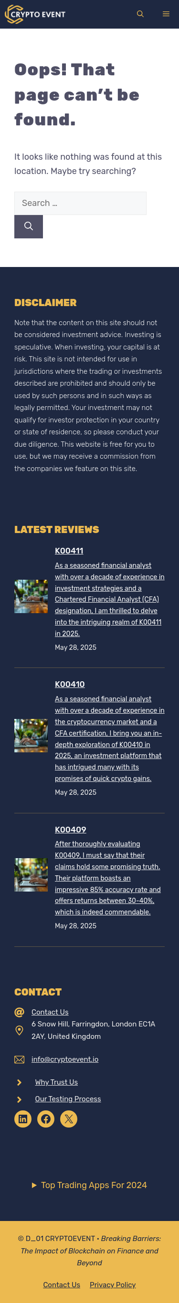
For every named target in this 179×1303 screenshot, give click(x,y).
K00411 (69, 550)
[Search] (28, 226)
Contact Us (50, 1012)
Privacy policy (113, 1285)
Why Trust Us (56, 1082)
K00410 (70, 684)
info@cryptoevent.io (65, 1059)
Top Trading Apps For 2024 (94, 1185)
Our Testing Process (68, 1099)
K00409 (70, 829)
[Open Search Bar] (140, 14)
